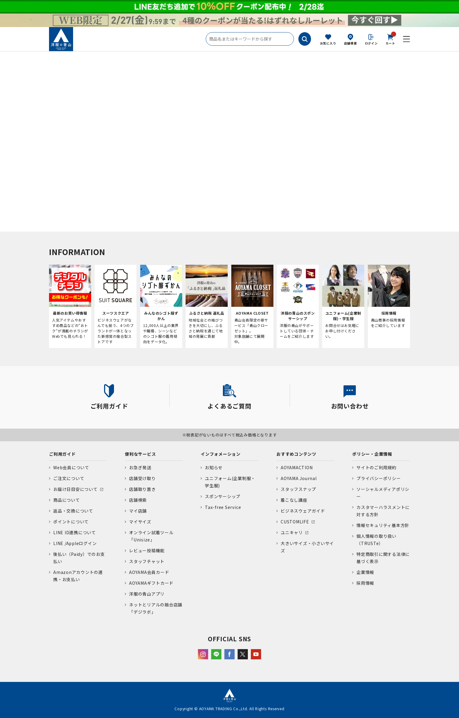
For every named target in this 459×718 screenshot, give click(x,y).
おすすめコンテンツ (296, 454)
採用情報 (365, 583)
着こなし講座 (294, 500)
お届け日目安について (75, 489)
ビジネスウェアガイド (303, 511)
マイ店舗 (138, 511)
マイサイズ (140, 522)
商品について (66, 500)
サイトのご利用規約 (376, 467)
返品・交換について (73, 511)
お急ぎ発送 (140, 467)
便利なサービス (140, 454)
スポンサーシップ (222, 496)
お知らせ (214, 467)
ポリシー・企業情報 (372, 454)
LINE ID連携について (74, 532)
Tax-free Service (223, 507)
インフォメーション (221, 454)
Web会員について (71, 467)
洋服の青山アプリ (147, 594)
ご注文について (68, 478)
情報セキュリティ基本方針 (382, 525)
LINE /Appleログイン (75, 543)
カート (390, 38)
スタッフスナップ (298, 489)
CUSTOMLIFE (295, 522)
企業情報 (365, 572)
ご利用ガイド (62, 454)
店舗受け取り (142, 478)
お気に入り (328, 43)
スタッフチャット (147, 561)
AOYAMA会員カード (149, 572)
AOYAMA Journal (299, 478)
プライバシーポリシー (378, 478)
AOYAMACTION (297, 467)
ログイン (371, 43)
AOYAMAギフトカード (151, 583)
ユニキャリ (292, 532)
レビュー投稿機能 (147, 550)
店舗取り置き (142, 489)
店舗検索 (350, 43)
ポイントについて (71, 522)
